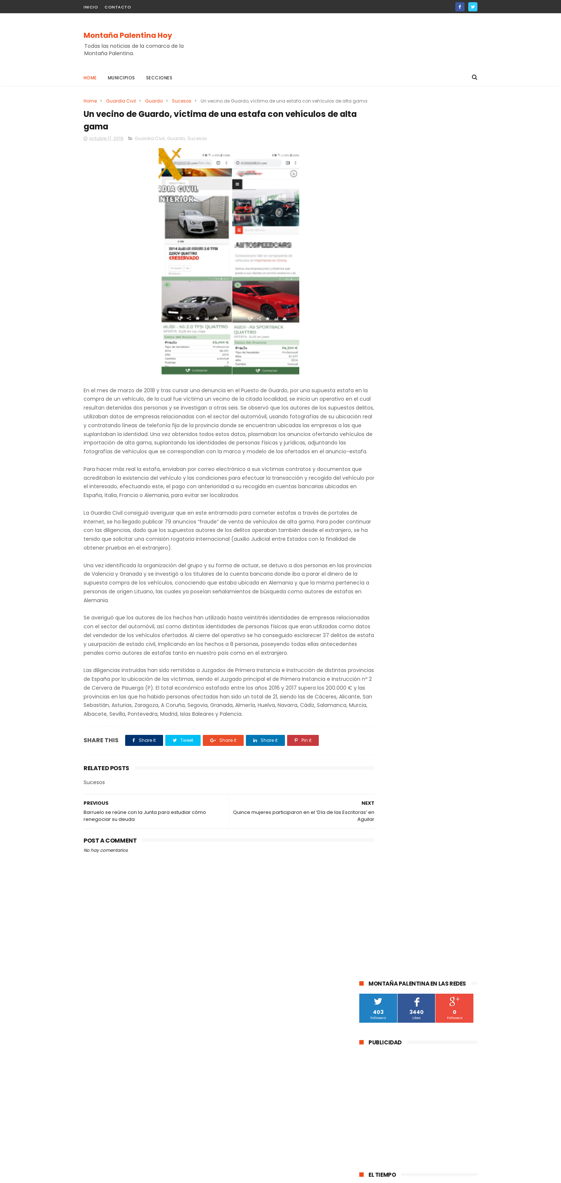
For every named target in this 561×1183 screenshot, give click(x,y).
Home (90, 78)
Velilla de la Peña (437, 729)
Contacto (118, 7)
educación (408, 661)
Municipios (121, 78)
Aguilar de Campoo (385, 607)
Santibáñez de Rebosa (388, 770)
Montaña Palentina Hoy (128, 36)
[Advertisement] (343, 40)
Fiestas (371, 689)
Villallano (373, 743)
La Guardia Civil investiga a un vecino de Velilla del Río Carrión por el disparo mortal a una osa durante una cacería (414, 500)
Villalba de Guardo (441, 702)
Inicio (91, 7)
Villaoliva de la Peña (385, 729)
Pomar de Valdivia (412, 675)
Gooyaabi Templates (202, 1174)
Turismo (451, 675)
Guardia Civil (121, 101)
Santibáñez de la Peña (442, 648)
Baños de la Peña (442, 743)
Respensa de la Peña (437, 716)
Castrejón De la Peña (387, 702)
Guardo (154, 101)
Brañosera (375, 661)
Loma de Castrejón (436, 757)
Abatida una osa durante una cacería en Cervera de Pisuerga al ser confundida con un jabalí (434, 457)
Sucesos (181, 101)
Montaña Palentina (385, 648)
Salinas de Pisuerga (412, 689)
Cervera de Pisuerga (386, 621)
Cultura (372, 634)
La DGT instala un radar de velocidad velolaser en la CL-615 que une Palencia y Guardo (437, 419)
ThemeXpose (125, 1174)
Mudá (369, 716)
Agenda (394, 716)
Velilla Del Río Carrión (414, 634)
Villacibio (403, 743)
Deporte (372, 675)
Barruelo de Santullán (443, 621)
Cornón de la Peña (384, 757)
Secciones (159, 78)
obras (436, 661)
